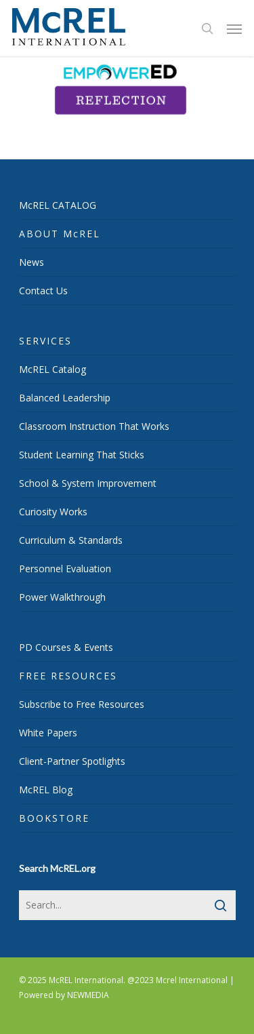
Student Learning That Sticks (81, 454)
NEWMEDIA (88, 995)
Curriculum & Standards (71, 540)
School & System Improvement (87, 483)
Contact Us (43, 290)
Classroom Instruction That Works (94, 426)
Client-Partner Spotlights (72, 761)
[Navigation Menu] (234, 28)
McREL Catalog (52, 369)
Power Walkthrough (62, 597)
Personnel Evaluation (65, 568)
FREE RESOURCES (68, 675)
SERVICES (45, 340)
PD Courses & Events (66, 647)
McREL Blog (45, 789)
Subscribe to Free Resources (81, 704)
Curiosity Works (53, 511)
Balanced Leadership (64, 397)
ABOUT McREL (59, 233)
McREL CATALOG (57, 205)
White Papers (48, 732)
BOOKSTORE (54, 818)
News (31, 262)
